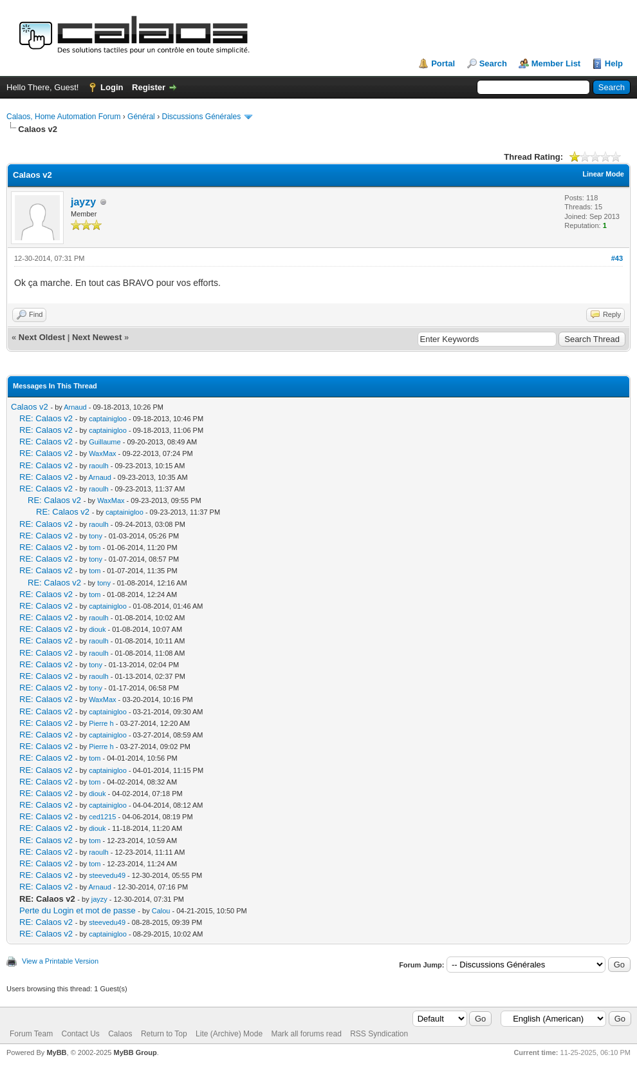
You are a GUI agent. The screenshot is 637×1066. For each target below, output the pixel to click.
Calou (161, 911)
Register (148, 87)
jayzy (83, 201)
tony (95, 536)
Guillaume (105, 442)
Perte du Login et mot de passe (77, 910)
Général (141, 116)
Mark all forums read (306, 1033)
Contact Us (80, 1033)
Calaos (120, 1033)
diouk (97, 629)
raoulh (99, 466)
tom (94, 547)
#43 (617, 258)
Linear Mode (603, 174)
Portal (443, 63)
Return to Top (164, 1033)
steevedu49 (107, 875)
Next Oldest (42, 337)
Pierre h (101, 723)
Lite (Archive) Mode (229, 1033)
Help (614, 63)
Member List (556, 63)
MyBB (56, 1052)
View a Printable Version (60, 961)
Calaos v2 (29, 407)
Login (111, 87)
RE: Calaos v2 (46, 418)
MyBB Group (134, 1052)
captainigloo (108, 419)
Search (493, 63)
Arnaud (75, 407)
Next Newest (97, 337)
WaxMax (102, 453)
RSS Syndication (379, 1033)
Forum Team (31, 1033)
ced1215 (102, 817)
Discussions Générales (201, 116)
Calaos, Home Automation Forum (63, 116)
